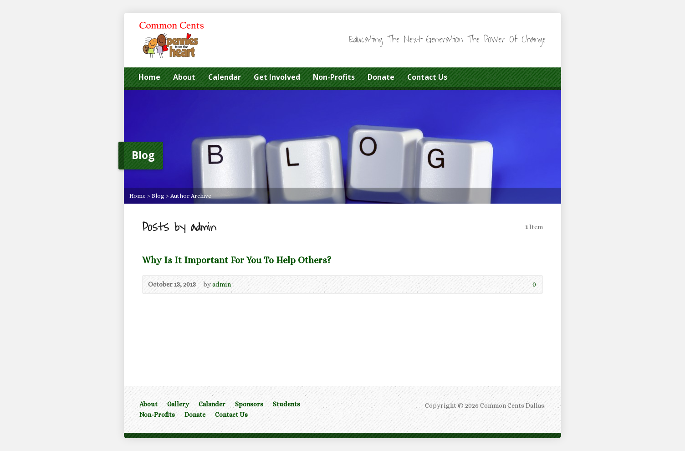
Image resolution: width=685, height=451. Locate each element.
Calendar (224, 77)
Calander (212, 404)
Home (149, 77)
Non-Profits (334, 77)
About (184, 77)
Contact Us (427, 77)
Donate (381, 77)
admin (221, 284)
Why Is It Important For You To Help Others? (236, 260)
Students (286, 404)
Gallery (178, 404)
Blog (158, 195)
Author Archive (190, 195)
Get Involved (277, 77)
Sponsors (249, 404)
